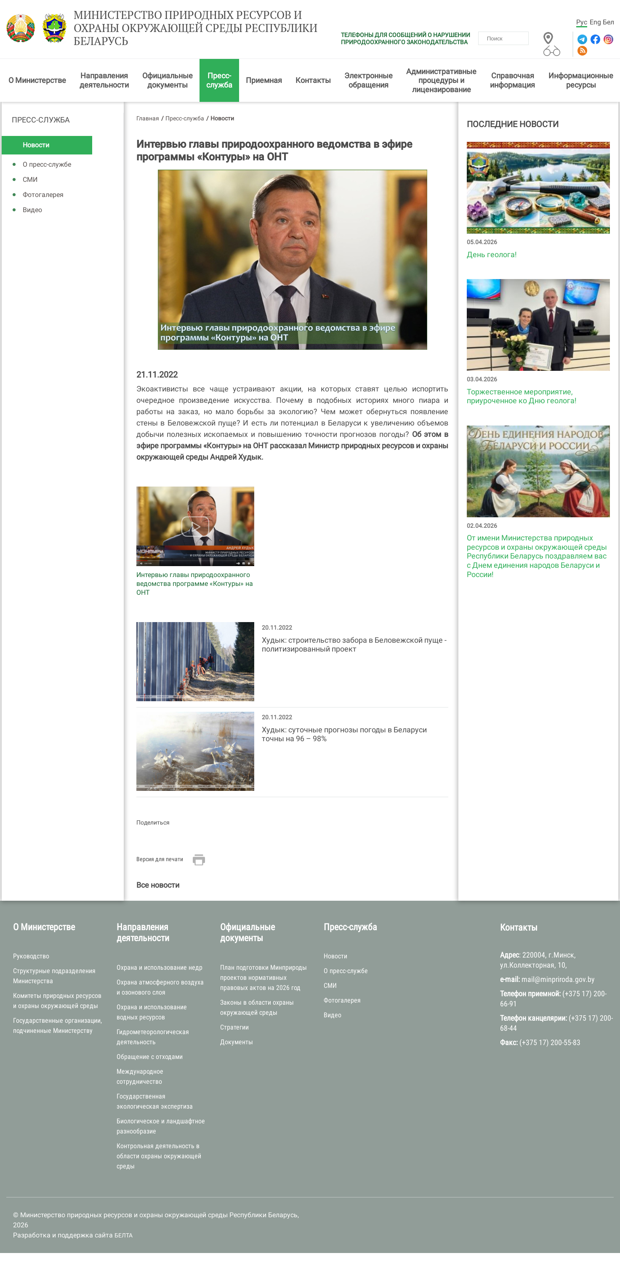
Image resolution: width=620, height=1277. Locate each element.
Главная (147, 118)
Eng (595, 22)
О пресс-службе (47, 164)
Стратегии (234, 1027)
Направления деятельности (104, 80)
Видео (32, 210)
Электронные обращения (368, 80)
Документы (236, 1042)
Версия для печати (159, 859)
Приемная (264, 80)
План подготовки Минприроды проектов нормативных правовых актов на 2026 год (263, 977)
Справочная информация (512, 80)
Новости (36, 145)
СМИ (30, 180)
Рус (581, 22)
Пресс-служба (219, 80)
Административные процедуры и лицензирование (441, 80)
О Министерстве (37, 80)
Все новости (157, 885)
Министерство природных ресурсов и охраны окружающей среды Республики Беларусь (195, 28)
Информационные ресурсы (580, 80)
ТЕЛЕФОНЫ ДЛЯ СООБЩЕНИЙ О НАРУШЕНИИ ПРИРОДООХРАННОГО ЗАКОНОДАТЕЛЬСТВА (405, 38)
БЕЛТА (123, 1235)
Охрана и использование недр (159, 967)
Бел (608, 22)
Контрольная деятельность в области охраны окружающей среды (159, 1156)
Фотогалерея (43, 195)
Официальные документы (167, 80)
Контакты (313, 80)
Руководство (31, 956)
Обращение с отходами (150, 1057)
